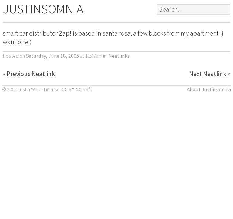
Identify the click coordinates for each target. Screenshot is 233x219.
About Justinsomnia (209, 89)
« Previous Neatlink (29, 74)
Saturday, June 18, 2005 (52, 56)
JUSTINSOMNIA (43, 9)
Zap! (65, 33)
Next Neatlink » (209, 74)
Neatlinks (119, 56)
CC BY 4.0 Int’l (77, 89)
